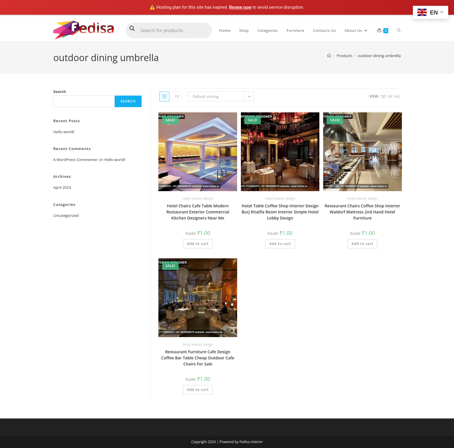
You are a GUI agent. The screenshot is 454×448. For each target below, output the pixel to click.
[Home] (329, 55)
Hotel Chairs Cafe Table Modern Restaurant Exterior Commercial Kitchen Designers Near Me (197, 212)
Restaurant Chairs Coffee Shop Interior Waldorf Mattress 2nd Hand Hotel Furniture (362, 212)
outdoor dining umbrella (379, 55)
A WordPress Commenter (75, 159)
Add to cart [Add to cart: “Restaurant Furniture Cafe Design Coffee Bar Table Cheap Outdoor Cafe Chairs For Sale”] (198, 389)
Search (59, 91)
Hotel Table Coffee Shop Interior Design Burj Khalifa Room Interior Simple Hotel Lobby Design (279, 212)
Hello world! (63, 131)
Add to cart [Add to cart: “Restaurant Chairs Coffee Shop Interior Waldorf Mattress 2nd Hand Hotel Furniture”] (362, 243)
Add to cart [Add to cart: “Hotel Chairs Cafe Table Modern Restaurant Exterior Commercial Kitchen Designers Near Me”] (198, 243)
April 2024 (62, 187)
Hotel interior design (198, 198)
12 (383, 96)
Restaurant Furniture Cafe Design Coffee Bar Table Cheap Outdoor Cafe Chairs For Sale (197, 358)
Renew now (240, 7)
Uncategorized (66, 215)
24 (390, 96)
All (398, 96)
